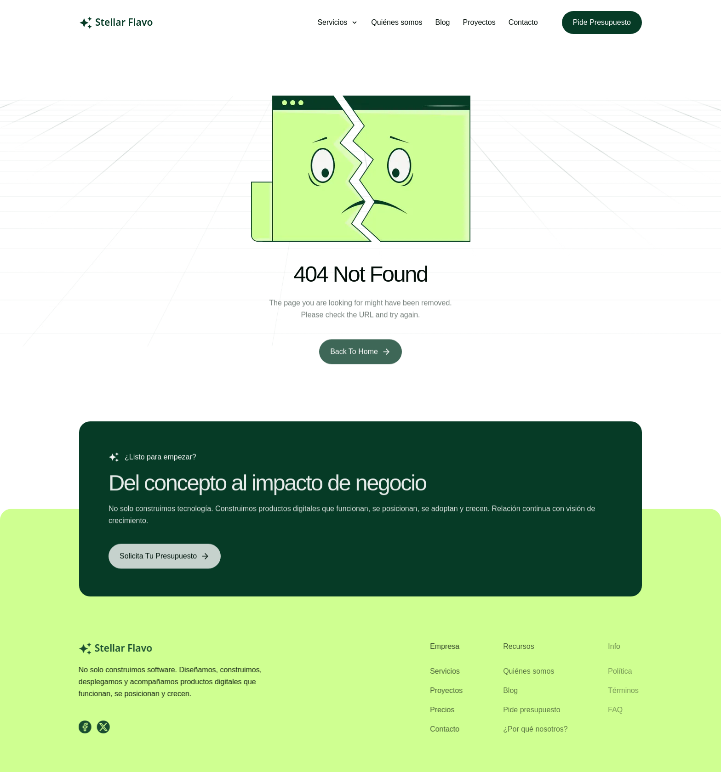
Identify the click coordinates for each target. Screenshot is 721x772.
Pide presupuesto (602, 22)
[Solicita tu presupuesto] (165, 560)
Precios (437, 710)
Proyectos (479, 22)
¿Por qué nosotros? (530, 729)
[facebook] (81, 727)
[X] (100, 727)
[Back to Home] (360, 356)
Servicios (440, 671)
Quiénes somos (396, 22)
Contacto (523, 22)
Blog (442, 22)
